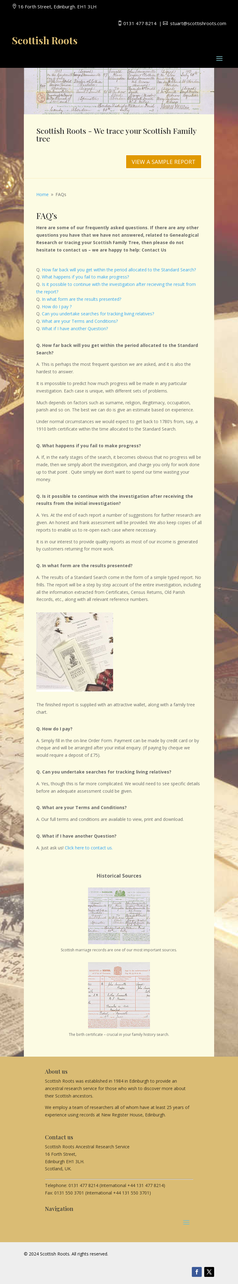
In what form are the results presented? (81, 299)
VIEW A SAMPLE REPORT (164, 161)
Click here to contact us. (89, 848)
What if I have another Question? (75, 328)
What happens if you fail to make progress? (85, 277)
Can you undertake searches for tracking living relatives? (98, 314)
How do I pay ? (57, 306)
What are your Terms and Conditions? (79, 321)
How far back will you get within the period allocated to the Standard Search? (119, 270)
